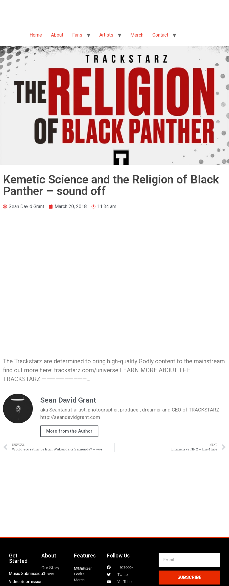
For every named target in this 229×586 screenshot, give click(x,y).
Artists (106, 35)
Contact (160, 35)
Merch (136, 35)
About (57, 35)
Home (36, 35)
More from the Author (69, 431)
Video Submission (26, 581)
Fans (77, 35)
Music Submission (26, 573)
